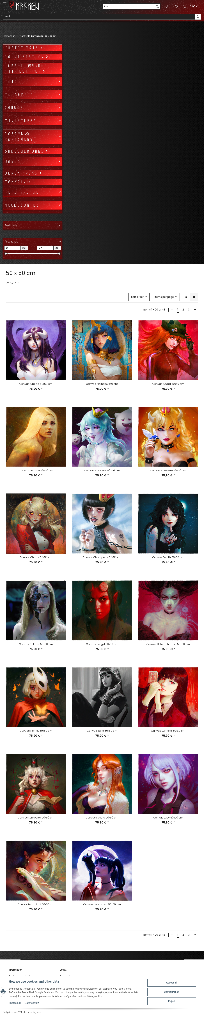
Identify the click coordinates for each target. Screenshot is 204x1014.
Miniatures (20, 121)
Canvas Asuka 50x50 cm (168, 384)
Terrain (16, 182)
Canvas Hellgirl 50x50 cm (102, 644)
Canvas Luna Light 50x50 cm (35, 904)
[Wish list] (176, 6)
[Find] (129, 6)
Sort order (137, 297)
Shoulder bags (24, 151)
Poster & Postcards (18, 136)
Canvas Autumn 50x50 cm (36, 470)
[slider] (6, 254)
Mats (10, 81)
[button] (167, 6)
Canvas (13, 107)
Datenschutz (32, 1002)
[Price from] (12, 248)
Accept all (171, 982)
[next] (195, 310)
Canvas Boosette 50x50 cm (102, 470)
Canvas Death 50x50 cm (168, 557)
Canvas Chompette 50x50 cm (102, 557)
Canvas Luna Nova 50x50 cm (102, 904)
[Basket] (191, 6)
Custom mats (22, 48)
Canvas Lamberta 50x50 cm (36, 817)
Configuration (171, 992)
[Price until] (45, 248)
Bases (12, 161)
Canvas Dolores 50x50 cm (36, 644)
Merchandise (21, 192)
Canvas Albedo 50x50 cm (35, 384)
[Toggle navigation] (4, 2)
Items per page (164, 297)
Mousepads (18, 94)
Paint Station (25, 57)
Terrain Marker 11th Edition (25, 68)
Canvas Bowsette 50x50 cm (168, 470)
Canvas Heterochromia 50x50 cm (168, 644)
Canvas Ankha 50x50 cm (102, 384)
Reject (171, 1001)
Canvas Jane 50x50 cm (102, 731)
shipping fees (34, 1012)
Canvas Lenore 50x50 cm (102, 817)
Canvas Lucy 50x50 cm (168, 817)
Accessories (21, 205)
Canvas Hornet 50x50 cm (36, 731)
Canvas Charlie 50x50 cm (35, 557)
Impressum (15, 1002)
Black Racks (21, 173)
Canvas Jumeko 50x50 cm (168, 731)
